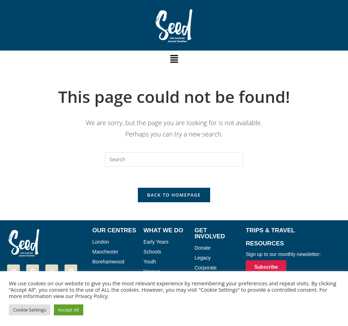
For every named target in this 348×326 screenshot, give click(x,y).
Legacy (203, 258)
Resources (265, 243)
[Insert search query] (174, 159)
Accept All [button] (68, 310)
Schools (152, 252)
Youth (150, 262)
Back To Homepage (174, 195)
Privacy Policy (91, 295)
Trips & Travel (270, 230)
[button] (174, 59)
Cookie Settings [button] (29, 310)
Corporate (206, 268)
